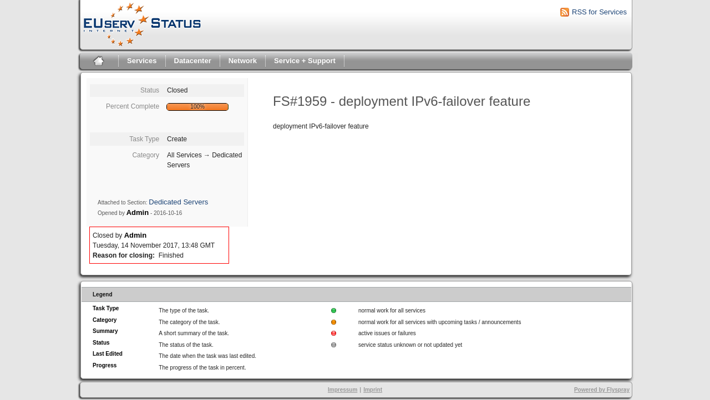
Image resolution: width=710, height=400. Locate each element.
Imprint (372, 390)
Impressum (342, 390)
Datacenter (192, 61)
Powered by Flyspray (602, 390)
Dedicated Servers (178, 202)
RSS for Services (599, 12)
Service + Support (305, 61)
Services (142, 61)
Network (243, 61)
